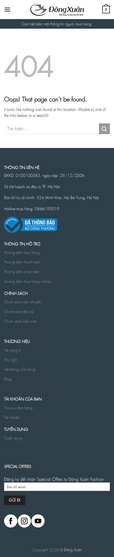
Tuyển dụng (13, 438)
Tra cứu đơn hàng (18, 407)
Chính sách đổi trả (18, 311)
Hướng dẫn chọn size (21, 271)
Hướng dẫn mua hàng (22, 252)
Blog (7, 378)
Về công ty (12, 350)
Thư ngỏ (10, 359)
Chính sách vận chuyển (22, 301)
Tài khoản (12, 417)
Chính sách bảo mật (20, 321)
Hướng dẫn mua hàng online (27, 281)
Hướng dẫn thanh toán (22, 262)
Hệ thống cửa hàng (19, 369)
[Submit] (104, 128)
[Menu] (7, 9)
